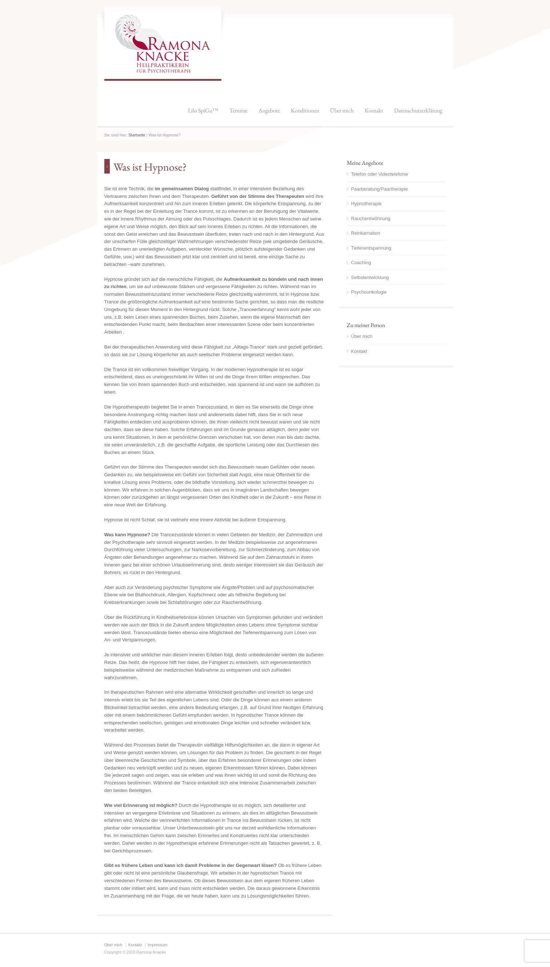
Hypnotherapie (366, 203)
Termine (238, 110)
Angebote (269, 110)
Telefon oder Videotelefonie (379, 174)
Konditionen (305, 110)
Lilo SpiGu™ (203, 110)
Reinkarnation (365, 233)
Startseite (136, 135)
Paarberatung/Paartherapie (379, 189)
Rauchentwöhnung (370, 218)
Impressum (157, 945)
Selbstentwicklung (370, 277)
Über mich (342, 110)
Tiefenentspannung (371, 248)
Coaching (361, 262)
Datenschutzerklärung (418, 110)
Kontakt (374, 110)
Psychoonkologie (369, 292)
